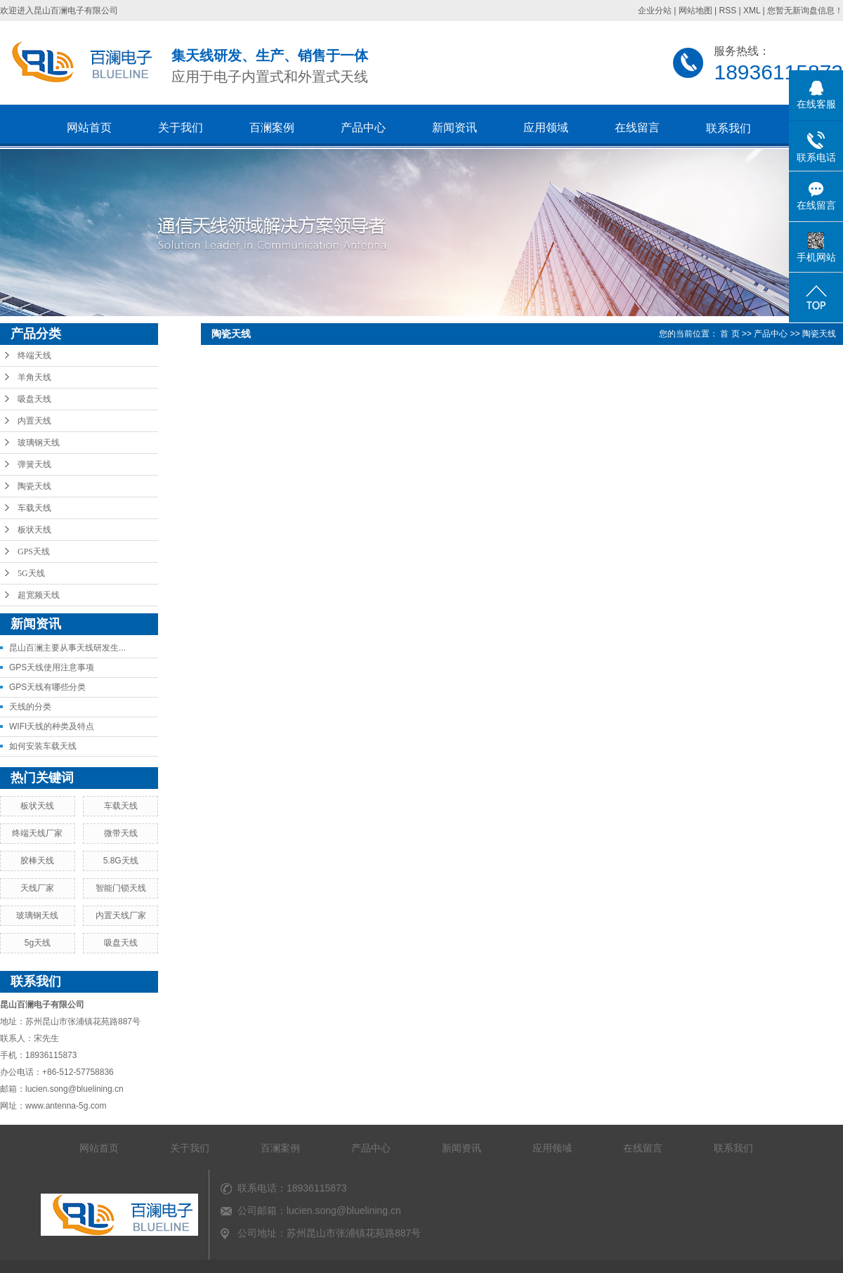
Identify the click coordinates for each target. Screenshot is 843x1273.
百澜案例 (271, 127)
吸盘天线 (34, 399)
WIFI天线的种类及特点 (51, 726)
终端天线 (34, 355)
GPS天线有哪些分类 (47, 687)
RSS (727, 10)
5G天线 (31, 573)
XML (751, 10)
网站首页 (89, 127)
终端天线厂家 (37, 833)
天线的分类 (30, 707)
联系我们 (728, 128)
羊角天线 (34, 377)
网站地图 (695, 10)
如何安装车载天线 (43, 746)
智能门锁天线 (121, 888)
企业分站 (655, 10)
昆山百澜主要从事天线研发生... (67, 648)
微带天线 (121, 833)
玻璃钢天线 (39, 443)
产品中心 (363, 127)
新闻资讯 (454, 127)
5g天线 (38, 943)
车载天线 (34, 508)
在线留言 (637, 127)
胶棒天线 (37, 861)
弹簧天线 (34, 464)
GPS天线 (34, 551)
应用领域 (545, 127)
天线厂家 (37, 888)
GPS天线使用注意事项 (51, 667)
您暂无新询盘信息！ (805, 10)
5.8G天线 (120, 861)
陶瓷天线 (34, 486)
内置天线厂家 (121, 915)
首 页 (729, 334)
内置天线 (34, 421)
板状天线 (34, 530)
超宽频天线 (39, 595)
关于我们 (180, 127)
